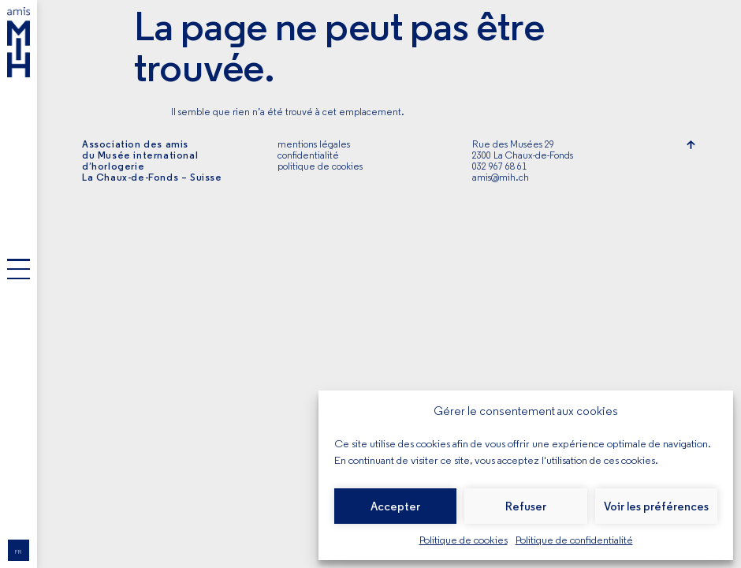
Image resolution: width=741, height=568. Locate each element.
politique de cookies (320, 166)
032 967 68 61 (499, 166)
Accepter (395, 506)
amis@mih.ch (500, 177)
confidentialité (308, 155)
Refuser (525, 506)
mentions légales (313, 144)
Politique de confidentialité (574, 539)
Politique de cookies (463, 539)
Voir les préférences (656, 506)
